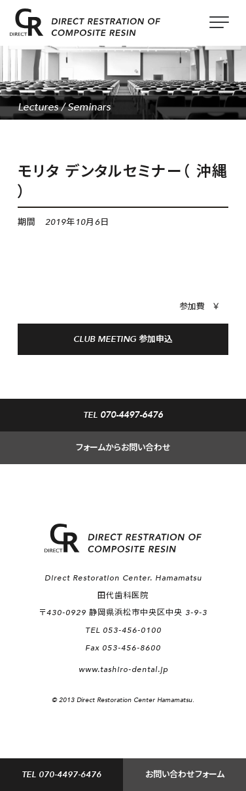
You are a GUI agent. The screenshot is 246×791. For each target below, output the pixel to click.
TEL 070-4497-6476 (61, 775)
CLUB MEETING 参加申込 (123, 339)
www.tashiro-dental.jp (123, 669)
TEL (123, 415)
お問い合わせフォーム (184, 775)
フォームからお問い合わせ (123, 448)
